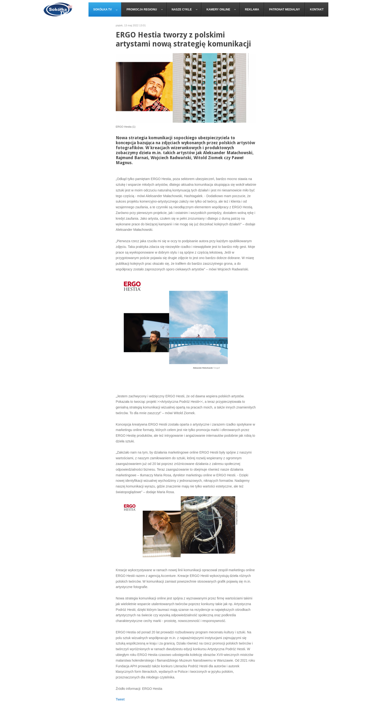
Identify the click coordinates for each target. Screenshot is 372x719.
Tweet (120, 699)
